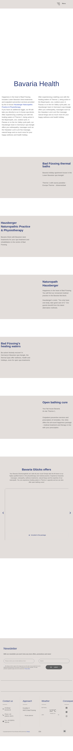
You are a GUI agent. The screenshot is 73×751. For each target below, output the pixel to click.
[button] (3, 513)
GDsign (28, 731)
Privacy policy (27, 668)
